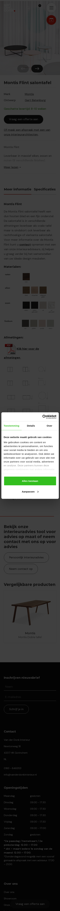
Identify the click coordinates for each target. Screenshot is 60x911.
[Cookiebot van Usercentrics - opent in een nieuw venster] (42, 417)
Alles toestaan (30, 481)
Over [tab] (49, 425)
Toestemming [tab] (11, 425)
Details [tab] (31, 425)
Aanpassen (30, 491)
